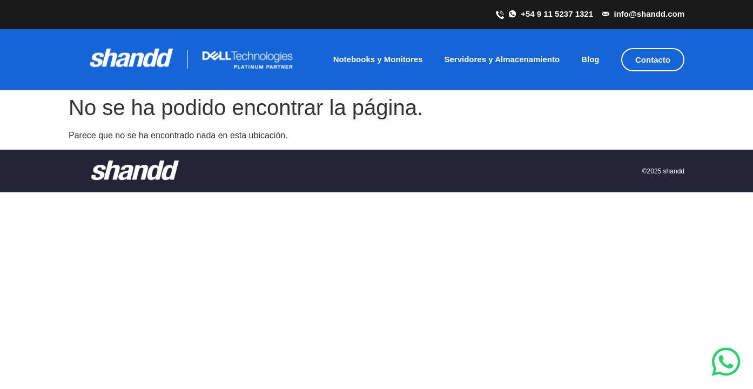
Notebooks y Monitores (378, 59)
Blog (590, 59)
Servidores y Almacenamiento (502, 59)
